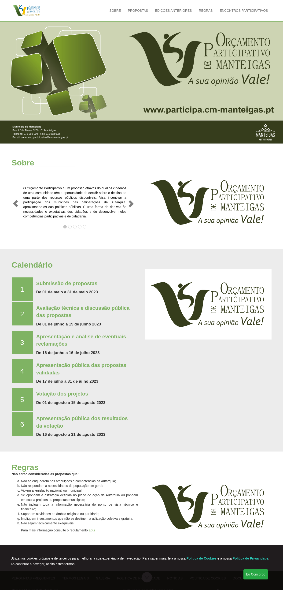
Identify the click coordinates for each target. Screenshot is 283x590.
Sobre (115, 10)
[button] (15, 203)
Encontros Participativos (244, 10)
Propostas (138, 10)
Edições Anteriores (173, 10)
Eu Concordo (255, 574)
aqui (92, 530)
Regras (206, 10)
